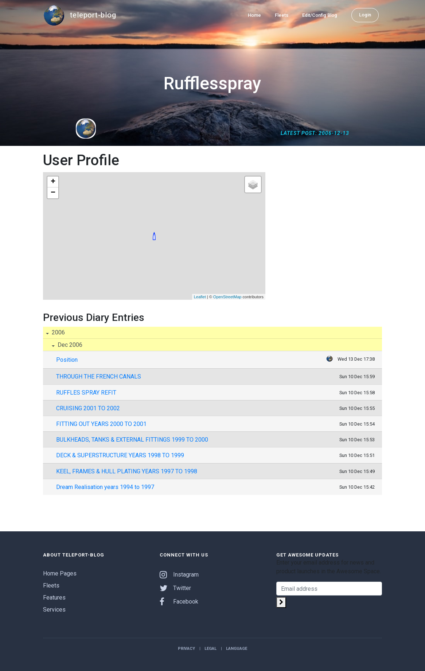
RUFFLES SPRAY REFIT (86, 392)
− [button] (53, 192)
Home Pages (60, 573)
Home (254, 15)
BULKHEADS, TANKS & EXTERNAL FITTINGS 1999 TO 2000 (132, 439)
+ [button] (53, 182)
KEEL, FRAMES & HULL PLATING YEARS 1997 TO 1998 (126, 471)
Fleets (281, 15)
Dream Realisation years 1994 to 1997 (105, 487)
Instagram (179, 574)
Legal (210, 648)
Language (236, 648)
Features (54, 597)
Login (365, 15)
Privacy (186, 648)
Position (67, 359)
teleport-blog (79, 15)
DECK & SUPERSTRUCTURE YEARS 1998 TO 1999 (120, 455)
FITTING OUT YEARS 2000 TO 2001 (101, 423)
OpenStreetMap (227, 297)
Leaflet (200, 297)
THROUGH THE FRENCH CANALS (98, 376)
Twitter (175, 588)
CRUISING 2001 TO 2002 (88, 408)
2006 (57, 332)
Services (54, 609)
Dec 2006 (69, 344)
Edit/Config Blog (319, 15)
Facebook (179, 601)
